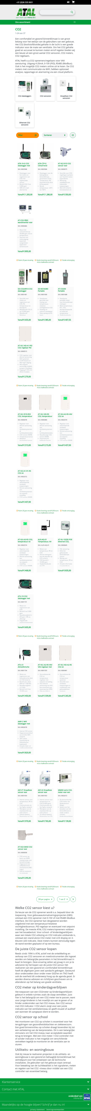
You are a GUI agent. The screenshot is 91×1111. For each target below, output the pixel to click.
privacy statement (37, 1109)
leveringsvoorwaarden (55, 1109)
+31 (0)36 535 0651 (24, 2)
